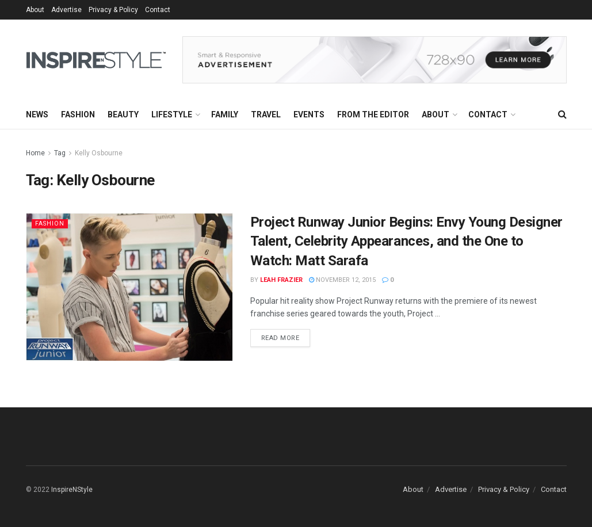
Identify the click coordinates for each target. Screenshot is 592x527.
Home (35, 153)
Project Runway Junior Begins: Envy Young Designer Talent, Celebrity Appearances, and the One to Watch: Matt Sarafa (406, 241)
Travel (266, 114)
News (37, 114)
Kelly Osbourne (99, 153)
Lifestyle (171, 114)
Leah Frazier (281, 280)
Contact (157, 10)
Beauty (123, 114)
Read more (280, 338)
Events (308, 114)
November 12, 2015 (342, 280)
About (35, 10)
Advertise (66, 10)
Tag (60, 153)
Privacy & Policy (113, 10)
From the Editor (373, 114)
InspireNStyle (72, 490)
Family (224, 114)
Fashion (78, 114)
